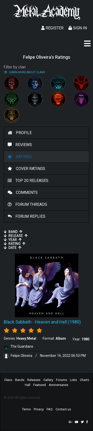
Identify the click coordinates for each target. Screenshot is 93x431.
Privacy (39, 409)
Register (52, 28)
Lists (73, 380)
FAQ (50, 409)
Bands (19, 380)
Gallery (48, 380)
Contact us (63, 409)
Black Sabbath (17, 321)
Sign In (77, 28)
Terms (26, 409)
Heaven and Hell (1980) (58, 321)
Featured (39, 385)
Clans (8, 380)
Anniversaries (58, 385)
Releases (33, 380)
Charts (84, 380)
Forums (61, 380)
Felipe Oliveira (18, 356)
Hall (27, 385)
